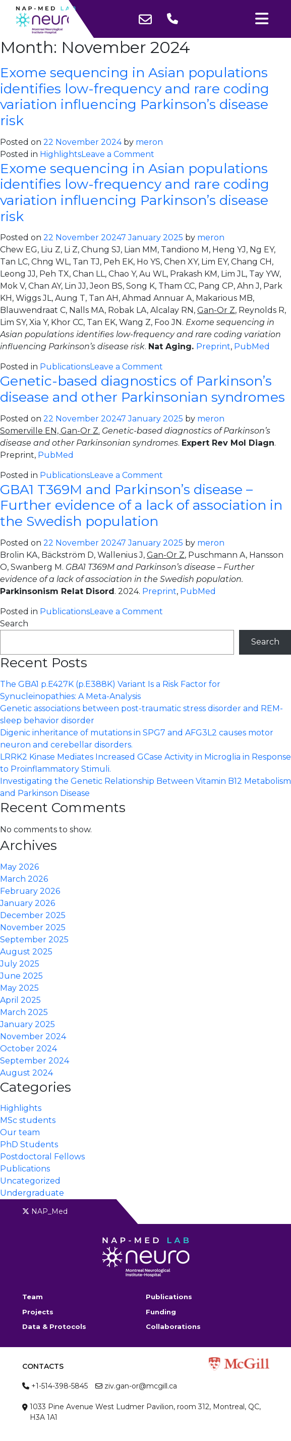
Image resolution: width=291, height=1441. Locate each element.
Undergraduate (32, 1193)
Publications (65, 366)
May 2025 (19, 988)
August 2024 (26, 1073)
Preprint (213, 346)
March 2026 (24, 879)
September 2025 (34, 939)
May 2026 (19, 867)
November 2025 (33, 927)
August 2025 (26, 951)
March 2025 (24, 1012)
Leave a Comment (117, 154)
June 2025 (21, 976)
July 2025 (19, 964)
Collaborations (173, 1326)
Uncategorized (30, 1181)
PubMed (252, 346)
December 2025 (33, 915)
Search (14, 623)
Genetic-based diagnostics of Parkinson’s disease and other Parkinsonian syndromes (142, 388)
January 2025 (27, 1024)
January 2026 (27, 903)
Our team (20, 1132)
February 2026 (30, 891)
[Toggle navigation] (261, 19)
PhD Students (29, 1144)
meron (149, 142)
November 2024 (33, 1036)
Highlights (60, 154)
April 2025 (20, 1000)
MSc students (27, 1120)
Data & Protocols (54, 1326)
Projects (37, 1312)
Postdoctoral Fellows (42, 1156)
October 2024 (28, 1048)
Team (32, 1297)
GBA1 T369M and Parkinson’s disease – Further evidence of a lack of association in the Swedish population (141, 505)
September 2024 (34, 1060)
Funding (161, 1312)
